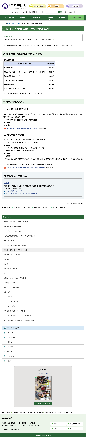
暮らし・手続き (9, 17)
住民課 (18, 23)
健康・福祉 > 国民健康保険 (22, 208)
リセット (39, 12)
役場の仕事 (49, 17)
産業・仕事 (36, 17)
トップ (3, 23)
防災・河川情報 (76, 17)
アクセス (56, 428)
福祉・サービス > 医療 (58, 208)
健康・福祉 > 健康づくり (41, 208)
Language (69, 12)
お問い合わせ (57, 424)
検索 (60, 12)
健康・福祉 (23, 17)
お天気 (72, 428)
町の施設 (62, 17)
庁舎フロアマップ (75, 424)
